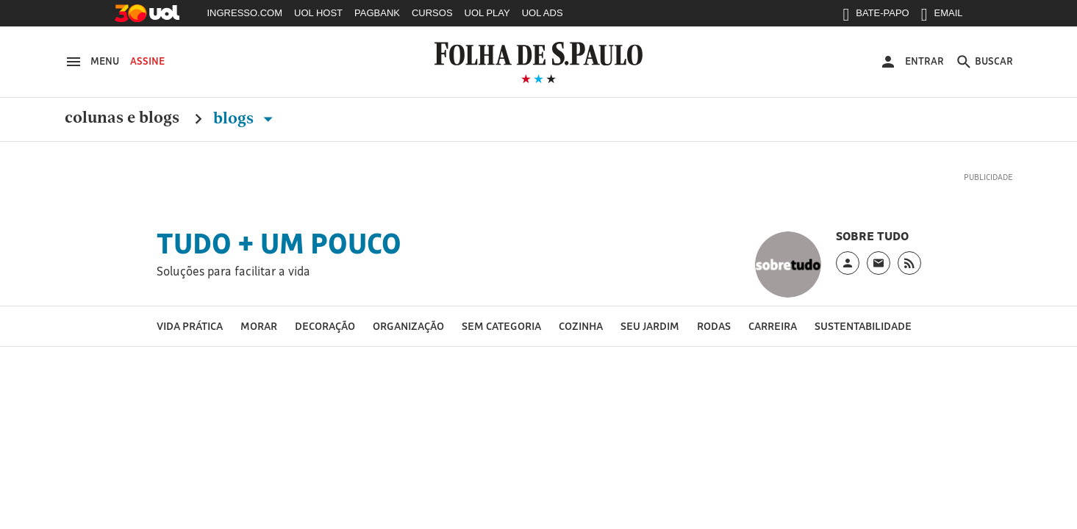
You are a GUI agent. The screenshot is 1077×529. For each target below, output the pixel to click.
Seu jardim (649, 326)
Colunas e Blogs (122, 118)
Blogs (246, 118)
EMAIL (942, 16)
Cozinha (581, 326)
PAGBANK (377, 12)
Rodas (714, 326)
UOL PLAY (487, 12)
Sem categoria (501, 326)
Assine (147, 61)
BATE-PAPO (875, 16)
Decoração (325, 326)
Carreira (772, 326)
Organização (408, 326)
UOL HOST (318, 12)
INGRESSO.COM (245, 12)
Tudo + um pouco (279, 243)
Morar (258, 326)
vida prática (190, 326)
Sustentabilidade (863, 326)
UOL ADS (542, 12)
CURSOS (432, 12)
